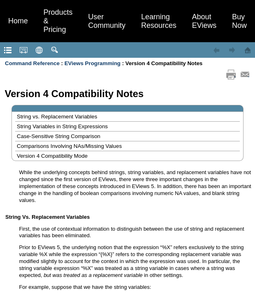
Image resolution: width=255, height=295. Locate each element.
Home (18, 21)
